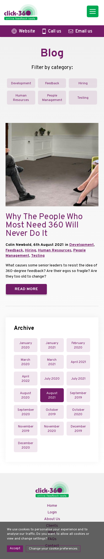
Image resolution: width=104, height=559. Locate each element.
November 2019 (26, 428)
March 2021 (52, 362)
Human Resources (21, 97)
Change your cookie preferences (53, 548)
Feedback (52, 83)
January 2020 (25, 345)
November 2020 (52, 428)
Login (52, 512)
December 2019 (78, 428)
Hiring (83, 83)
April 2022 (26, 378)
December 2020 (25, 445)
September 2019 (78, 395)
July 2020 (52, 379)
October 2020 (78, 412)
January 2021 (52, 345)
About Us (52, 519)
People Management (52, 97)
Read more (26, 289)
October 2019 (52, 412)
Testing (82, 98)
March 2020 (25, 362)
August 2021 (51, 395)
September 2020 (25, 412)
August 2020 (25, 395)
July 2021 (78, 379)
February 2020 (78, 345)
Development (21, 83)
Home (52, 505)
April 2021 (78, 362)
